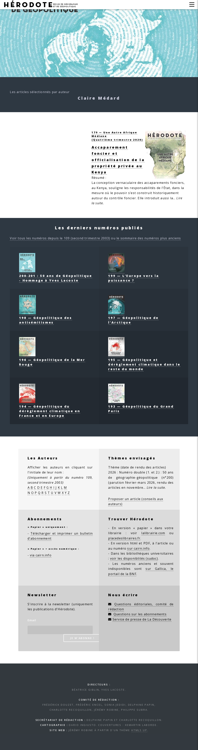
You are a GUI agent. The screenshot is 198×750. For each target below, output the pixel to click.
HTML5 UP (139, 730)
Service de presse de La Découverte (142, 619)
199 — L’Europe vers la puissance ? (133, 276)
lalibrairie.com (153, 533)
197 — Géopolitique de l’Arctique (133, 318)
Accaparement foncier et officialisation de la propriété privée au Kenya (118, 159)
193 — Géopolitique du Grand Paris (141, 406)
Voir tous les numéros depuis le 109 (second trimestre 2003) (60, 238)
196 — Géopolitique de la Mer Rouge (52, 360)
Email (32, 620)
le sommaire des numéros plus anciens (148, 238)
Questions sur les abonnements (140, 614)
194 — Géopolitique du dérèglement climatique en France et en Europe (49, 409)
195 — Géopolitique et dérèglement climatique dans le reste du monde (144, 362)
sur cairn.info (138, 548)
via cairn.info (40, 555)
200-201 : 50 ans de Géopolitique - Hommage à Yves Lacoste (55, 276)
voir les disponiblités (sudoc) (134, 558)
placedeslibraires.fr (124, 538)
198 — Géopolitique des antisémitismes (45, 318)
